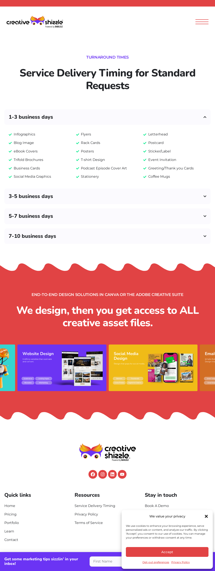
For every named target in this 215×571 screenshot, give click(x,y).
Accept (167, 552)
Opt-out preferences (155, 562)
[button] (206, 516)
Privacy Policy (180, 562)
